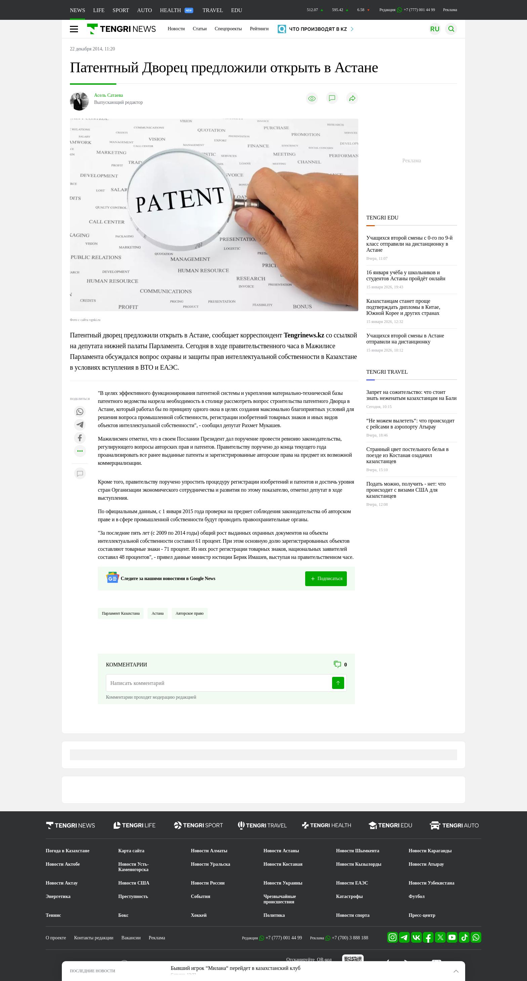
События (200, 896)
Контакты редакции (93, 937)
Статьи (200, 28)
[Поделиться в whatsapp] (80, 412)
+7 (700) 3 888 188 (350, 937)
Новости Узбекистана (431, 883)
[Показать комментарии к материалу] (80, 473)
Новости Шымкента (357, 850)
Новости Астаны (281, 850)
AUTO (144, 10)
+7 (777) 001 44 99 (284, 937)
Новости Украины (283, 883)
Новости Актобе (63, 864)
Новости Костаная (283, 864)
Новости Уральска (210, 864)
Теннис (53, 915)
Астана (157, 613)
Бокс (123, 915)
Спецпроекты (228, 28)
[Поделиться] (352, 98)
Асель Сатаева (108, 95)
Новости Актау (62, 883)
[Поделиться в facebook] (80, 438)
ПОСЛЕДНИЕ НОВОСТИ (92, 971)
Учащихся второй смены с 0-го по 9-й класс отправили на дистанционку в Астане (409, 244)
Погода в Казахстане (67, 850)
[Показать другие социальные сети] (80, 451)
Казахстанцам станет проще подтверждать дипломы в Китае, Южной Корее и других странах (403, 307)
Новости (176, 28)
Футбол (416, 896)
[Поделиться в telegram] (80, 425)
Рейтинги (259, 28)
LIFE (99, 10)
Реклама (450, 9)
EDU (236, 10)
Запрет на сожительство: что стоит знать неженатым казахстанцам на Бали (411, 395)
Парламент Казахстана (120, 613)
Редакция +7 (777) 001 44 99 (407, 9)
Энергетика (58, 896)
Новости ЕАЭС (352, 883)
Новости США (133, 883)
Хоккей (199, 915)
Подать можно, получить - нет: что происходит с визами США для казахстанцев (406, 490)
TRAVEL (213, 10)
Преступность (133, 896)
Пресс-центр (422, 915)
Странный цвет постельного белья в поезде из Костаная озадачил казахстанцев (407, 455)
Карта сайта (131, 850)
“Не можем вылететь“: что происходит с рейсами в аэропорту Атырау (410, 424)
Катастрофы (349, 896)
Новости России (208, 883)
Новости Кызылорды (358, 864)
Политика (274, 915)
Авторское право (190, 613)
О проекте (56, 937)
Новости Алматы (209, 850)
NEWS (77, 10)
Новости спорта (353, 915)
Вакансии (130, 937)
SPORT (121, 10)
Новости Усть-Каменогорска (133, 867)
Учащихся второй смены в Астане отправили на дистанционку (405, 338)
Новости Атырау (426, 864)
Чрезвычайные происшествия (280, 899)
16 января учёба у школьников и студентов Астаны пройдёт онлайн (405, 275)
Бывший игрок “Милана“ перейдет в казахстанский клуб (235, 968)
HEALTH (176, 10)
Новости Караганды (430, 850)
